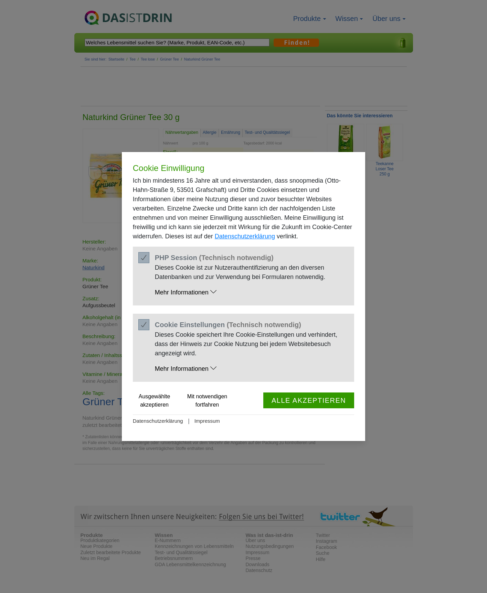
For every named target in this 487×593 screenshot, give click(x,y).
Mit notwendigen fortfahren (207, 400)
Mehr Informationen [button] (185, 292)
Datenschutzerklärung (245, 236)
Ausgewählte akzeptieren (154, 400)
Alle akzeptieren (309, 400)
